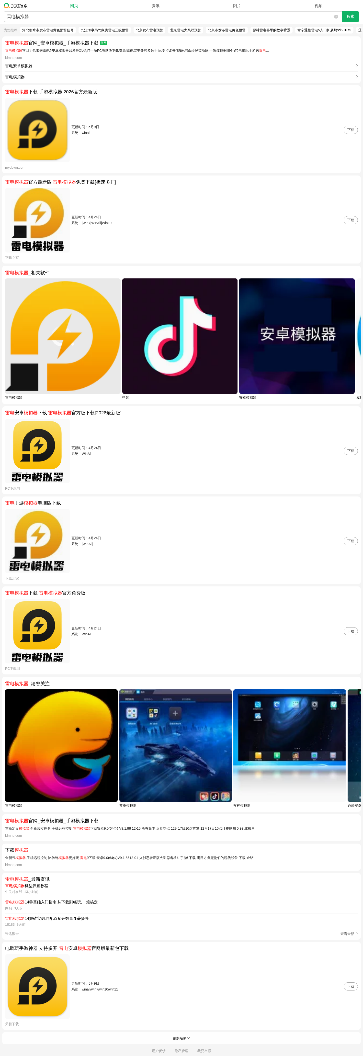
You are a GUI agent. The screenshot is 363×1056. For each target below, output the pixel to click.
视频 (318, 6)
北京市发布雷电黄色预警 (227, 30)
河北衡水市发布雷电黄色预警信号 (48, 30)
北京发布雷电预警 (149, 30)
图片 (237, 6)
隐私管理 (181, 1051)
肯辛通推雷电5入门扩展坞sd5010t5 (324, 30)
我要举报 (204, 1051)
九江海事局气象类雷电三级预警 (105, 30)
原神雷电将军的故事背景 (271, 30)
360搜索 (17, 5)
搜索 (350, 16)
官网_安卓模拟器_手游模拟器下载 (56, 42)
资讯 (155, 6)
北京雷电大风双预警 (185, 30)
